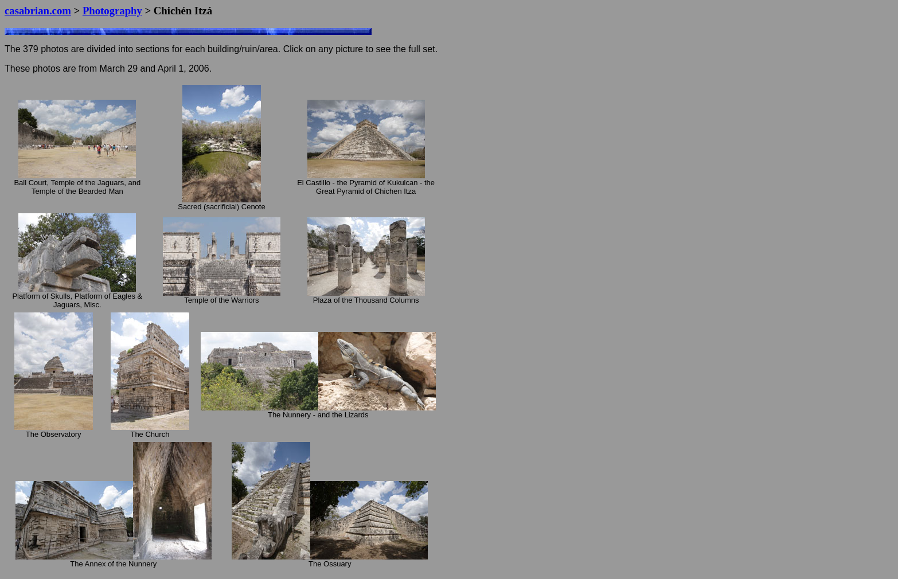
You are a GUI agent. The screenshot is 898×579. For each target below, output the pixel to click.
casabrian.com (38, 11)
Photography (112, 11)
